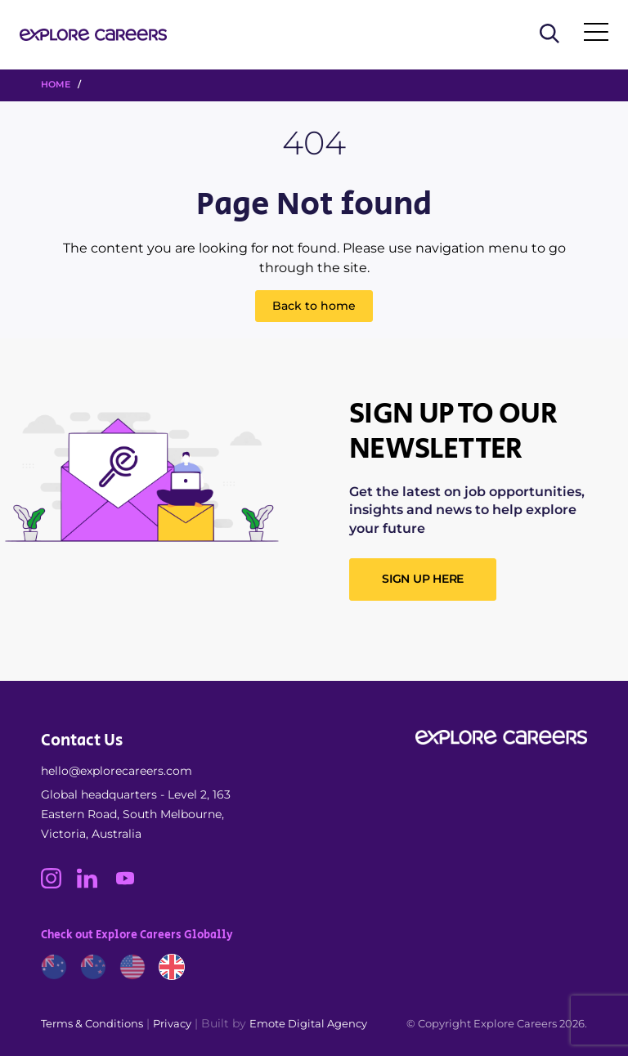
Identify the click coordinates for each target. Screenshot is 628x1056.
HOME (55, 84)
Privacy (172, 1023)
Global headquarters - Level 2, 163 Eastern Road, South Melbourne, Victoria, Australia (136, 814)
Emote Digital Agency (308, 1023)
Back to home (314, 305)
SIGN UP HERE (423, 578)
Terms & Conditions (92, 1023)
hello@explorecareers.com (116, 770)
